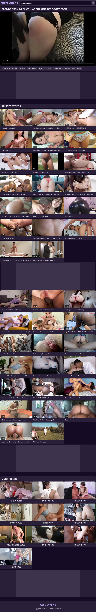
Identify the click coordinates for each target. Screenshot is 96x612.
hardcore (66, 68)
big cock (41, 68)
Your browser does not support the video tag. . (48, 39)
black (79, 68)
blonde (14, 68)
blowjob (22, 68)
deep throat (32, 68)
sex (73, 68)
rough (49, 68)
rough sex (57, 68)
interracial (6, 68)
